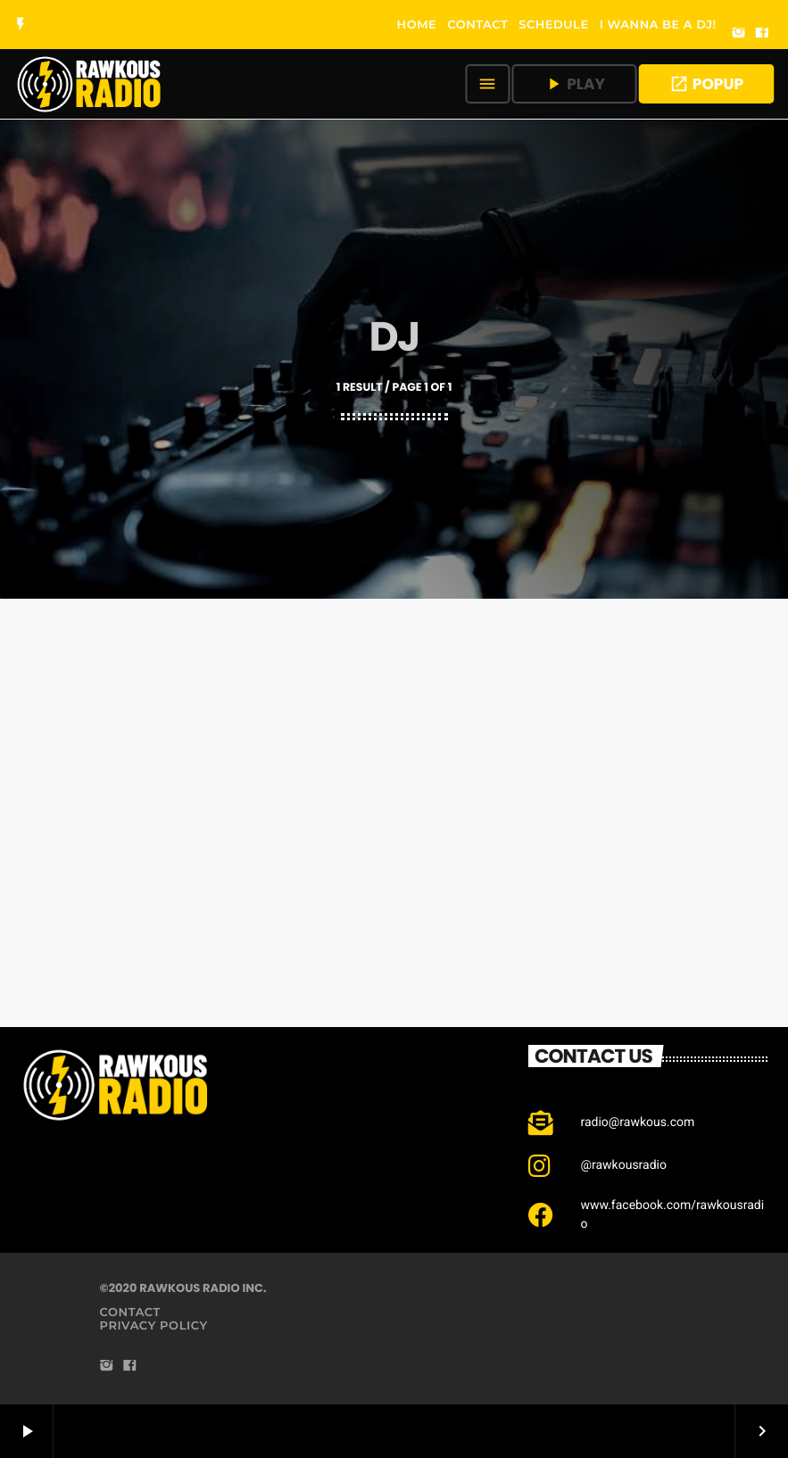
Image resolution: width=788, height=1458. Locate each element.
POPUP (706, 84)
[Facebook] (762, 34)
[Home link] (89, 84)
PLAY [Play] (574, 84)
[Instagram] (739, 34)
